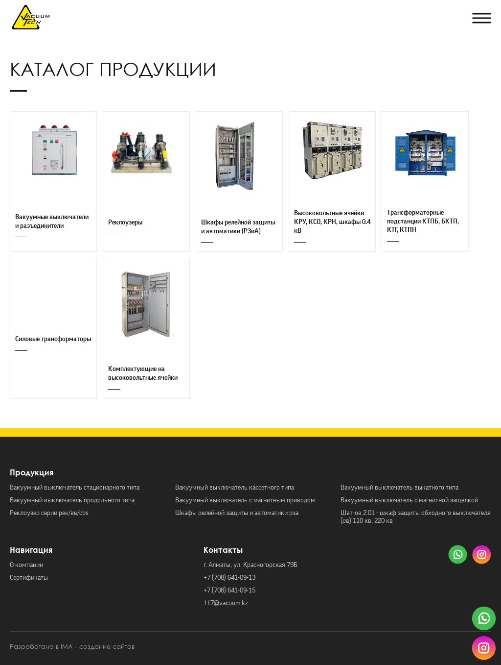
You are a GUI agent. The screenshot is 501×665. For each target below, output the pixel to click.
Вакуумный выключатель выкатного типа (399, 487)
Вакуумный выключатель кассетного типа (234, 487)
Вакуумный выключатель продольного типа (72, 500)
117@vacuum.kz (226, 603)
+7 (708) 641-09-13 (229, 577)
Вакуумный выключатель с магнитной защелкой (409, 500)
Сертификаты (29, 577)
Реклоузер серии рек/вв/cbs (49, 513)
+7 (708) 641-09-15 (229, 590)
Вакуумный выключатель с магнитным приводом (245, 500)
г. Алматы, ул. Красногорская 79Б (250, 565)
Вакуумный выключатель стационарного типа (74, 487)
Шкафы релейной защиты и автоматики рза (236, 513)
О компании (26, 565)
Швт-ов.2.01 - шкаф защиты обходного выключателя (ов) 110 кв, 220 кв (416, 517)
